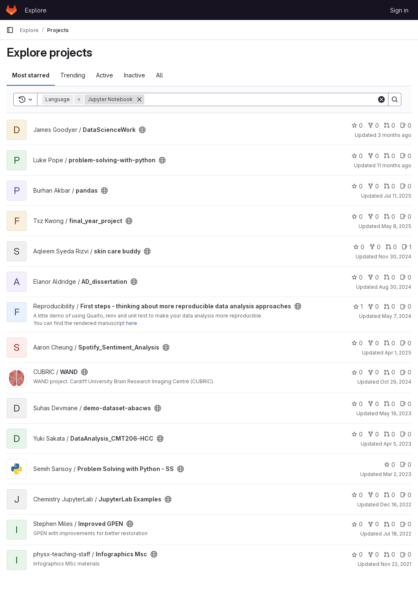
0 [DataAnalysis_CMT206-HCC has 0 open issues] (405, 434)
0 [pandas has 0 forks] (373, 186)
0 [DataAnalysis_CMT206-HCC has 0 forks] (373, 434)
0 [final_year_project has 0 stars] (357, 216)
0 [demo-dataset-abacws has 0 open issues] (405, 403)
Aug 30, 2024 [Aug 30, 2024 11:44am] (395, 287)
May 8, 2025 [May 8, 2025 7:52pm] (396, 226)
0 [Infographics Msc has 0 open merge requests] (389, 554)
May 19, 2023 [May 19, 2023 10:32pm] (395, 413)
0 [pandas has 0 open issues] (405, 186)
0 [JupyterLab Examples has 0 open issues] (405, 494)
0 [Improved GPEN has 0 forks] (373, 524)
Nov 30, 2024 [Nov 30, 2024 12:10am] (394, 256)
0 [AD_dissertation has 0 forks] (373, 277)
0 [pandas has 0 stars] (357, 186)
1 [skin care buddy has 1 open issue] (406, 246)
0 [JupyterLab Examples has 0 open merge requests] (389, 494)
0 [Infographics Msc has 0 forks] (373, 554)
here (131, 323)
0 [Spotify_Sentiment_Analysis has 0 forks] (373, 343)
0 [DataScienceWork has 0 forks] (373, 125)
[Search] (260, 99)
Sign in (399, 10)
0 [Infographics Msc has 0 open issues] (405, 554)
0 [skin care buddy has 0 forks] (375, 246)
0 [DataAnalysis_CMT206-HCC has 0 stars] (357, 434)
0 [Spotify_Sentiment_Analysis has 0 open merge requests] (389, 343)
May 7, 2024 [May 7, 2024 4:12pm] (396, 316)
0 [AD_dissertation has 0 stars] (357, 277)
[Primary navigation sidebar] (10, 30)
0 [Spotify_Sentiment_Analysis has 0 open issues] (405, 343)
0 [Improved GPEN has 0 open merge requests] (389, 524)
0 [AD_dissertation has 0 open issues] (405, 277)
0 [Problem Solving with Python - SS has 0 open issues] (405, 464)
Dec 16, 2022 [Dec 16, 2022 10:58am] (395, 504)
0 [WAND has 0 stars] (357, 372)
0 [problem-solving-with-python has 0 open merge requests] (389, 155)
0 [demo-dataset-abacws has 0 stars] (357, 403)
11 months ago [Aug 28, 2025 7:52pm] (394, 165)
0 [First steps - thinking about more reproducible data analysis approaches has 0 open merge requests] (389, 306)
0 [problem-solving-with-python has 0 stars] (357, 155)
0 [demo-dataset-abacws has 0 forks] (373, 403)
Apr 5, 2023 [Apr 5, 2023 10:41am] (397, 444)
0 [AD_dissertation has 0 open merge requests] (389, 277)
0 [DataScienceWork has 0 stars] (357, 125)
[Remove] (139, 99)
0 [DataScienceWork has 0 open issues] (405, 125)
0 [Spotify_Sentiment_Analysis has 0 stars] (357, 343)
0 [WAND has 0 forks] (373, 372)
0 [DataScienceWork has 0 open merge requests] (389, 125)
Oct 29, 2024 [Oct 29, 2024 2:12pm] (395, 382)
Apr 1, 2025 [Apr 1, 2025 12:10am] (398, 353)
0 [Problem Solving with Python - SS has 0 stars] (389, 464)
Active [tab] (104, 75)
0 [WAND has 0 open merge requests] (389, 372)
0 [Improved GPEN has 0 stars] (357, 524)
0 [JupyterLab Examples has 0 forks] (373, 494)
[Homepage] (11, 10)
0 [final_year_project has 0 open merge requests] (389, 216)
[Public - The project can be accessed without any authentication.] (142, 129)
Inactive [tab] (134, 75)
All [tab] (159, 75)
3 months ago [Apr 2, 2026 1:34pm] (394, 135)
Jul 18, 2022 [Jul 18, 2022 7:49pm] (397, 534)
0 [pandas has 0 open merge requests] (389, 186)
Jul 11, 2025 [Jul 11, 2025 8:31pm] (397, 196)
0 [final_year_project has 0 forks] (373, 216)
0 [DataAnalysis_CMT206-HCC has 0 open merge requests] (389, 434)
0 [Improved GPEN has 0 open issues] (405, 524)
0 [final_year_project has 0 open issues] (405, 216)
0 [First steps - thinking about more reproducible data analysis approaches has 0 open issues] (405, 306)
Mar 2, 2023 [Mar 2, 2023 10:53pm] (397, 474)
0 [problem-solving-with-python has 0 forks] (373, 155)
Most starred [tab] (30, 75)
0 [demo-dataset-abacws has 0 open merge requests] (389, 403)
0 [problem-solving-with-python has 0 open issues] (405, 155)
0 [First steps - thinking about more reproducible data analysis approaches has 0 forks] (373, 306)
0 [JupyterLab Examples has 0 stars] (357, 494)
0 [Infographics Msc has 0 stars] (357, 554)
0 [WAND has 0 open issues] (405, 372)
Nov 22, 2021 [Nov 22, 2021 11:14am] (396, 564)
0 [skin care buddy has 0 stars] (358, 246)
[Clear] (381, 99)
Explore (36, 10)
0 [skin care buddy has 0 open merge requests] (391, 246)
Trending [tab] (72, 75)
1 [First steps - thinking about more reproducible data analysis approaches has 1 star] (358, 306)
